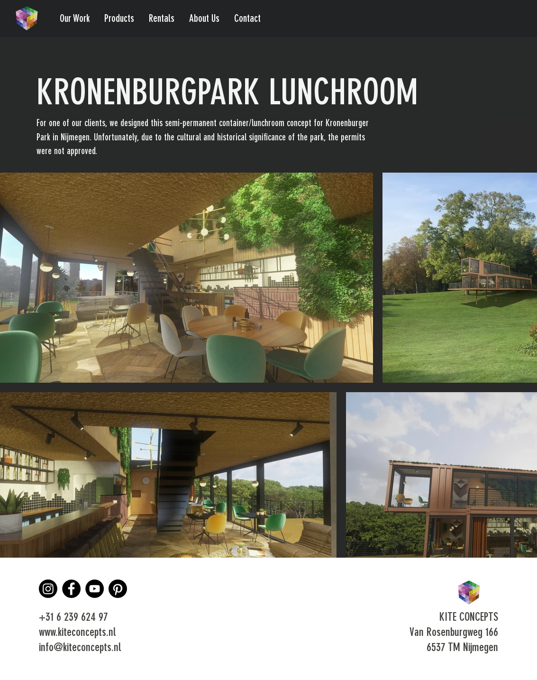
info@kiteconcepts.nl (80, 648)
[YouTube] (94, 588)
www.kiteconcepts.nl (77, 633)
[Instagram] (48, 588)
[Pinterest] (118, 588)
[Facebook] (71, 588)
